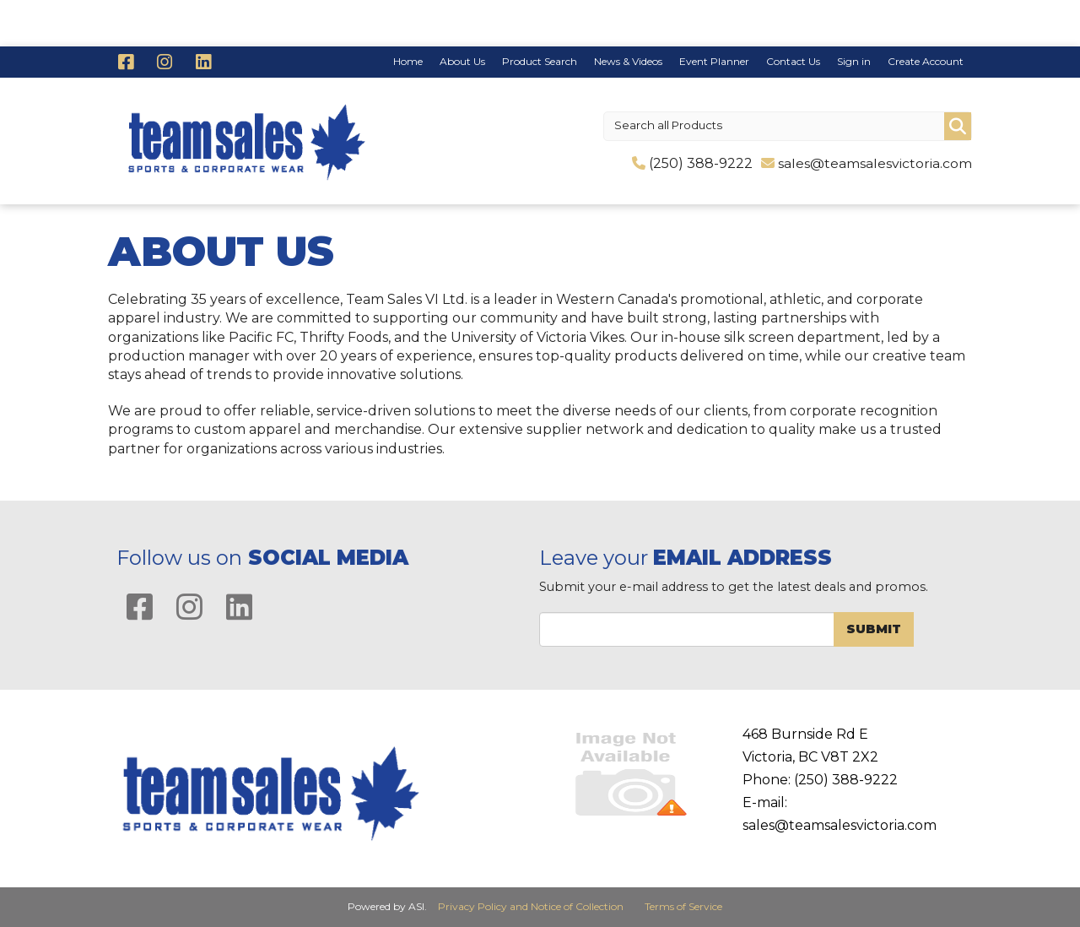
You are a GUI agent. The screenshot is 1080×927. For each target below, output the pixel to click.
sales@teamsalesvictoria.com (875, 163)
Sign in (854, 61)
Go (957, 126)
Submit (873, 629)
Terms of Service (683, 906)
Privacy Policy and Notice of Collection (531, 906)
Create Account (926, 61)
